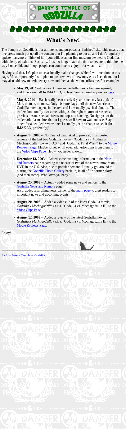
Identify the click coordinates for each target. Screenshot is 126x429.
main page (83, 190)
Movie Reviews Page (31, 225)
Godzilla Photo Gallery (49, 171)
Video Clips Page (34, 151)
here (111, 92)
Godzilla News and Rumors (36, 186)
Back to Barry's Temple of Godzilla (23, 255)
